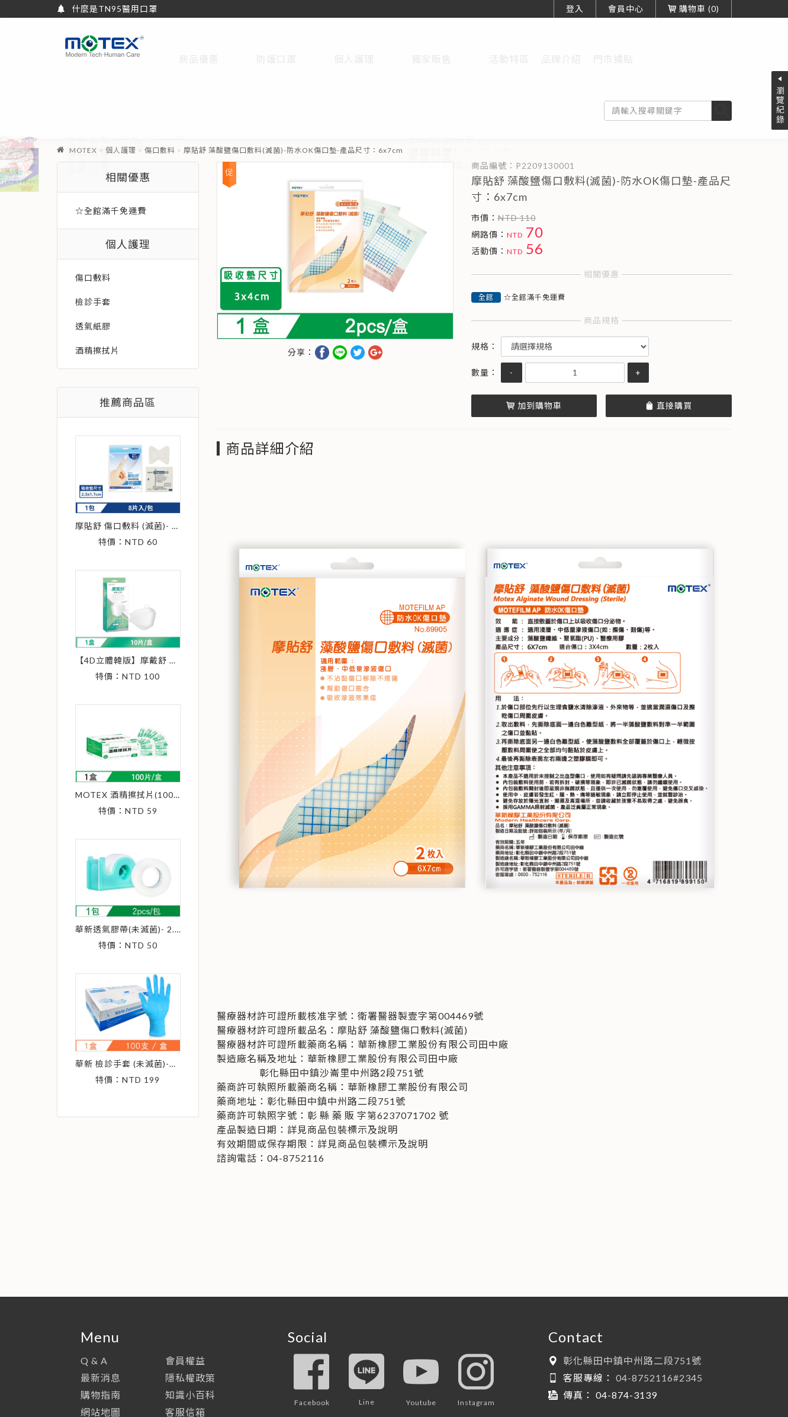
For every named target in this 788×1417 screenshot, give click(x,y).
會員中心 (626, 9)
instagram (476, 1336)
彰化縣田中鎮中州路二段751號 (632, 1316)
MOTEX (83, 105)
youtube (421, 1336)
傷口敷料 (159, 105)
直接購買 (668, 361)
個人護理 (120, 105)
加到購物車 (534, 361)
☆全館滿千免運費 (534, 252)
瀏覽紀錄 (780, 105)
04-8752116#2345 (659, 1333)
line (366, 1335)
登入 (575, 9)
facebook (312, 1336)
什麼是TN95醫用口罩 (114, 9)
